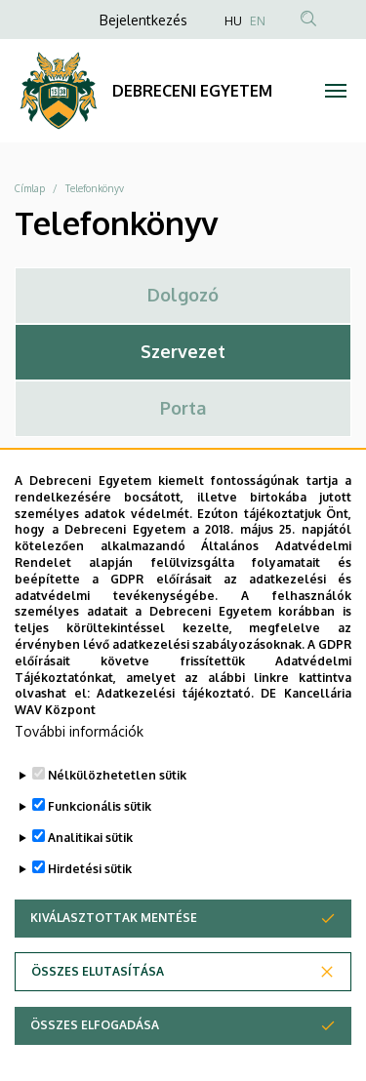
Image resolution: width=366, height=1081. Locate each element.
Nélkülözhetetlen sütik (117, 818)
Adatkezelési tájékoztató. (175, 737)
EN (257, 21)
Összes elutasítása (97, 1014)
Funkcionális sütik (99, 849)
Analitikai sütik (90, 880)
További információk (79, 774)
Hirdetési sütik (90, 911)
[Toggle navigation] (336, 90)
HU (233, 21)
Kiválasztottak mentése (113, 960)
